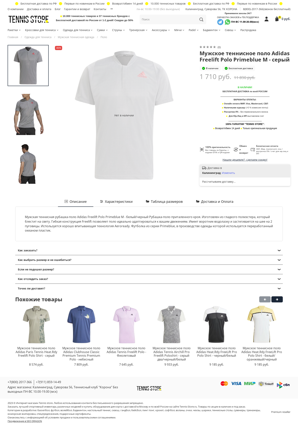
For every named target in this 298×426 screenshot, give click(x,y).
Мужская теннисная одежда (76, 37)
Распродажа (248, 30)
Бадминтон (212, 30)
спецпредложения (47, 414)
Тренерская (138, 30)
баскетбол (43, 410)
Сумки (102, 30)
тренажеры (253, 410)
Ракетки (14, 30)
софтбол (170, 410)
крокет (159, 410)
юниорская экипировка (22, 414)
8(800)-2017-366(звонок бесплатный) (266, 9)
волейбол (66, 410)
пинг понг (148, 410)
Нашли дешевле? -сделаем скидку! (245, 159)
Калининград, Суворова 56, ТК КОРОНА (211, 9)
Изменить (228, 173)
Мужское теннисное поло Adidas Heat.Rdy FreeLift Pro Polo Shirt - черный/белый (216, 352)
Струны (118, 30)
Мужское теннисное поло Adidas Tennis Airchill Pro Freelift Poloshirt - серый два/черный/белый (172, 353)
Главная (13, 37)
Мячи (179, 30)
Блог (58, 9)
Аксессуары (161, 30)
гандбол (125, 410)
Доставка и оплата (39, 9)
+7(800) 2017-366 (20, 382)
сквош (115, 410)
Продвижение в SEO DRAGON (25, 421)
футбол (55, 410)
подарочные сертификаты (75, 414)
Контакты (100, 9)
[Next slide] (28, 181)
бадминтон (79, 410)
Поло (104, 37)
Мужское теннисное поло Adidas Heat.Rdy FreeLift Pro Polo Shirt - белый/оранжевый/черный (261, 353)
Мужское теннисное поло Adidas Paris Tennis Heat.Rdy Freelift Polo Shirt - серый (36, 352)
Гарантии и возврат (77, 9)
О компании (16, 9)
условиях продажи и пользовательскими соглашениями (81, 417)
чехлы (196, 410)
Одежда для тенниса (78, 30)
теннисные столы (222, 410)
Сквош (230, 30)
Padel (194, 30)
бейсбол (136, 410)
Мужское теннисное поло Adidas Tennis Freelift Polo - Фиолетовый (126, 352)
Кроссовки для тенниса (42, 30)
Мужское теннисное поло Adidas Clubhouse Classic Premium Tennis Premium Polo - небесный (81, 353)
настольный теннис (99, 410)
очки (189, 410)
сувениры (239, 410)
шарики (206, 410)
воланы (180, 410)
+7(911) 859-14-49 (48, 382)
